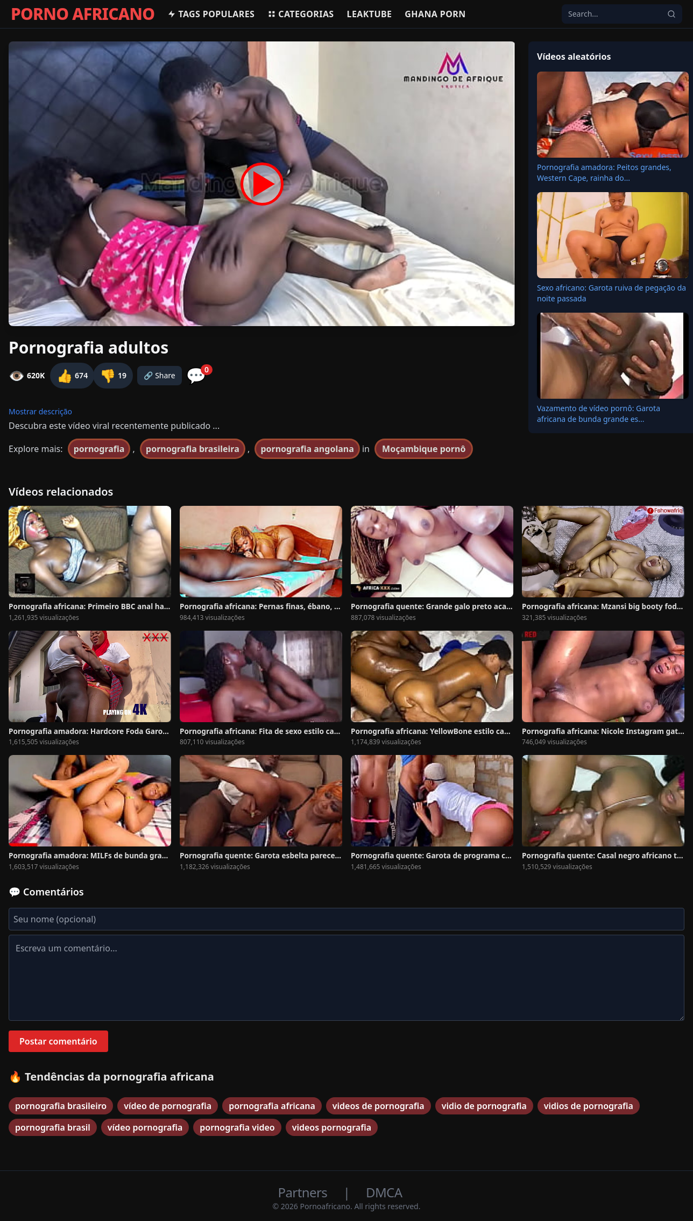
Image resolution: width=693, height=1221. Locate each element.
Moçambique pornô (423, 449)
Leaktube (369, 14)
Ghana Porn (435, 14)
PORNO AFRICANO (82, 14)
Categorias (300, 14)
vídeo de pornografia (167, 1106)
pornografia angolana (306, 449)
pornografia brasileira (192, 449)
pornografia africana (272, 1106)
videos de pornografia (379, 1106)
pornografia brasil (52, 1127)
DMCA (384, 1192)
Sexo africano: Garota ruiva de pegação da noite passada (611, 293)
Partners (304, 1192)
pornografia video (237, 1127)
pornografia (99, 449)
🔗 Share (159, 375)
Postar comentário (58, 1041)
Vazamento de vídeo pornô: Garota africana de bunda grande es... (598, 413)
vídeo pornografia (145, 1127)
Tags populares (210, 14)
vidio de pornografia (484, 1106)
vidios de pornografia (588, 1106)
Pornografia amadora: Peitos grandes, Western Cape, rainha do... (604, 172)
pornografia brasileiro (61, 1106)
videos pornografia (331, 1127)
